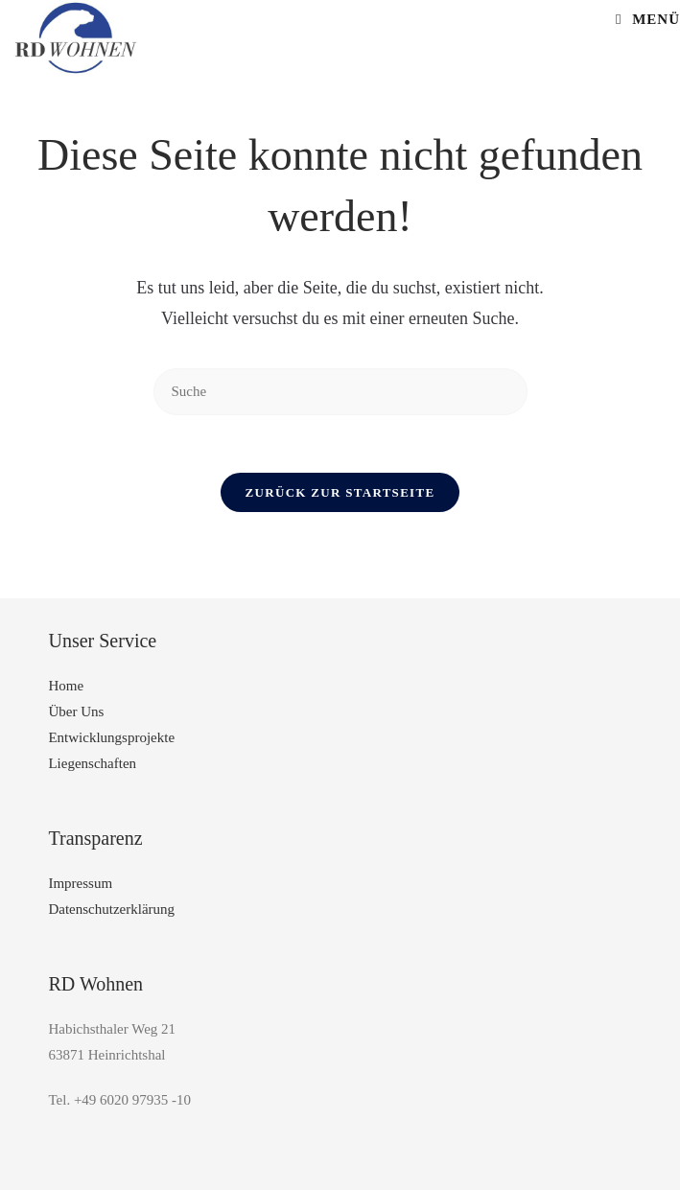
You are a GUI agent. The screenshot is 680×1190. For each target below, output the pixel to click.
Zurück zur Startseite (340, 492)
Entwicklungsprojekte (111, 737)
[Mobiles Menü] (648, 19)
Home (65, 685)
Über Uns (76, 711)
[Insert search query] (340, 391)
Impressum (80, 883)
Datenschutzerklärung (111, 909)
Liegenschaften (92, 763)
